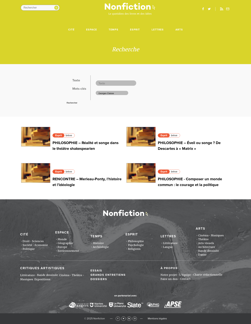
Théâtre (203, 239)
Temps (113, 29)
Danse (202, 254)
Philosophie (136, 241)
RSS (129, 318)
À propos (169, 268)
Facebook (118, 318)
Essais (96, 270)
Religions (134, 249)
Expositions (42, 279)
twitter (209, 9)
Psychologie (136, 245)
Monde (62, 239)
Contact (185, 279)
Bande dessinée (208, 251)
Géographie (65, 243)
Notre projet (169, 275)
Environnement (68, 251)
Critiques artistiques (42, 268)
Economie (41, 245)
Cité (71, 29)
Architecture (206, 247)
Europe (62, 247)
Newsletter (228, 9)
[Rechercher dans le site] (40, 8)
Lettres (158, 29)
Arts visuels (206, 243)
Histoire (98, 243)
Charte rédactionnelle (207, 274)
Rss (222, 9)
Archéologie (101, 247)
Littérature (170, 243)
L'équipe (185, 275)
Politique (29, 249)
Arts (179, 29)
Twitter (123, 318)
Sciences (38, 241)
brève (69, 135)
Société (27, 245)
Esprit (135, 29)
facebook (203, 9)
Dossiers (98, 279)
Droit (26, 241)
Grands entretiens (108, 275)
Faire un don (169, 279)
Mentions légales (157, 318)
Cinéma (203, 235)
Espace (91, 29)
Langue (168, 247)
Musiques (217, 235)
